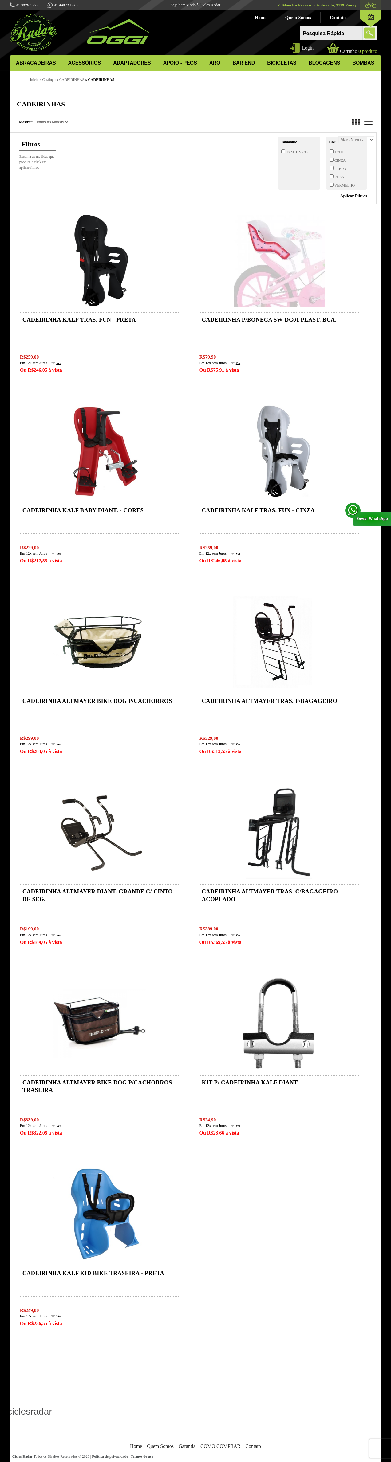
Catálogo (48, 79)
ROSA (339, 177)
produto (358, 51)
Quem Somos (298, 17)
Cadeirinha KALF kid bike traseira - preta (93, 1273)
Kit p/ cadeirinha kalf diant (250, 1082)
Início (34, 79)
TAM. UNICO (296, 152)
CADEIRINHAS (71, 79)
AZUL (339, 152)
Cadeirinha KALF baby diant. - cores (83, 510)
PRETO (340, 169)
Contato (338, 17)
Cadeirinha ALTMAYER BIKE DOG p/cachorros (97, 701)
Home (261, 17)
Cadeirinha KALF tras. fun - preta (79, 319)
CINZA (340, 160)
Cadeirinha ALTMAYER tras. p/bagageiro (269, 701)
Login (308, 47)
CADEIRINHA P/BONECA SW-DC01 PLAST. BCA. (269, 319)
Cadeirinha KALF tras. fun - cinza (258, 510)
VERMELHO (344, 185)
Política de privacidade (110, 1456)
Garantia (187, 1446)
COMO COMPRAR (220, 1446)
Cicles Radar (22, 1456)
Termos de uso (142, 1456)
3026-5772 (24, 5)
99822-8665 (62, 5)
